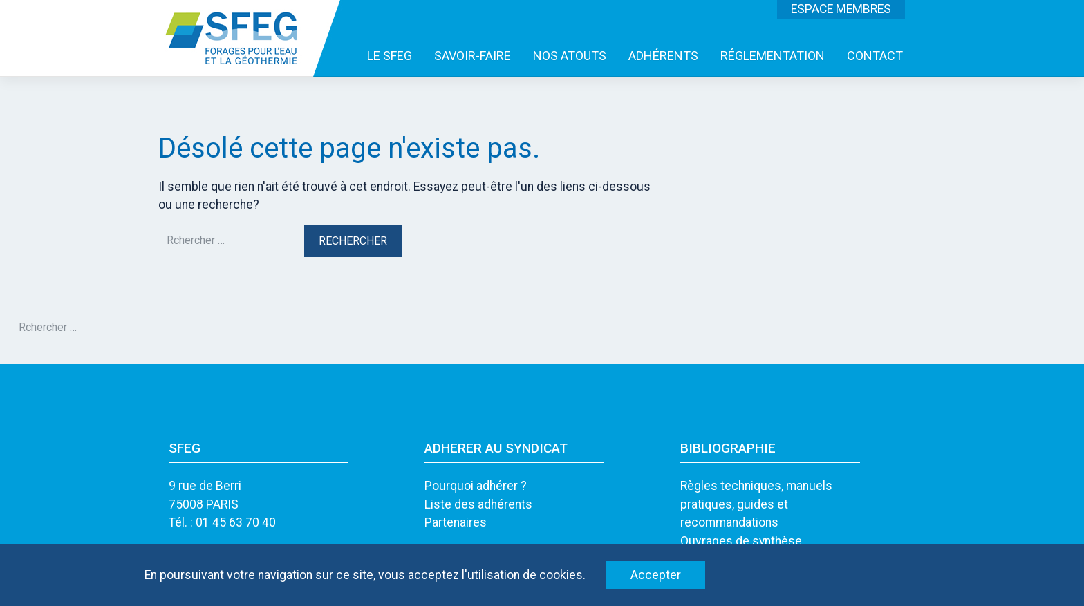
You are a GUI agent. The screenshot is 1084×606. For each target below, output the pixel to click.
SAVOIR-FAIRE (472, 55)
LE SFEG (389, 55)
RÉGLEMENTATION (772, 55)
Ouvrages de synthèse (741, 541)
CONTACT (875, 55)
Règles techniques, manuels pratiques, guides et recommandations (756, 504)
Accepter (655, 575)
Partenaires (455, 522)
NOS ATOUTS (569, 55)
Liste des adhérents (478, 504)
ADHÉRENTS (663, 55)
